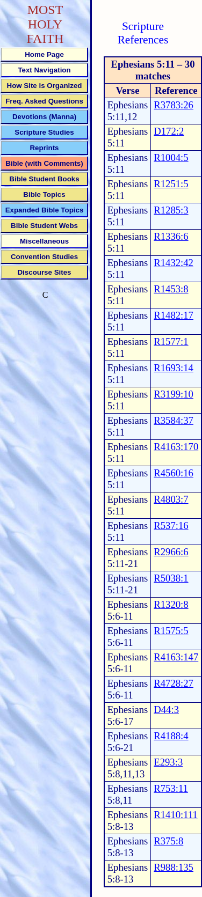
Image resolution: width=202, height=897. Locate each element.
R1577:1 (171, 341)
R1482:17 (173, 315)
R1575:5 (171, 630)
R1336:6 (171, 236)
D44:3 (166, 709)
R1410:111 (176, 814)
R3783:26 (173, 105)
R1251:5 (171, 183)
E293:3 (168, 762)
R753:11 (171, 788)
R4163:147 (176, 657)
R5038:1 (171, 578)
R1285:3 (171, 210)
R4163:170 (176, 446)
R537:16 (171, 525)
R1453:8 (171, 289)
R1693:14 (173, 367)
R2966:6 (171, 551)
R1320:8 (171, 604)
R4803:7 (171, 499)
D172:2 (169, 131)
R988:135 (173, 867)
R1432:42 (173, 262)
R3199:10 (173, 394)
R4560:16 (173, 473)
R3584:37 (173, 420)
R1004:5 (171, 157)
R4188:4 (171, 735)
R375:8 (168, 841)
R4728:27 (173, 683)
